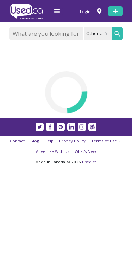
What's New (85, 151)
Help (49, 140)
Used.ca (89, 161)
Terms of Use (104, 140)
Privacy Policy (72, 140)
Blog (34, 140)
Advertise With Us (52, 151)
